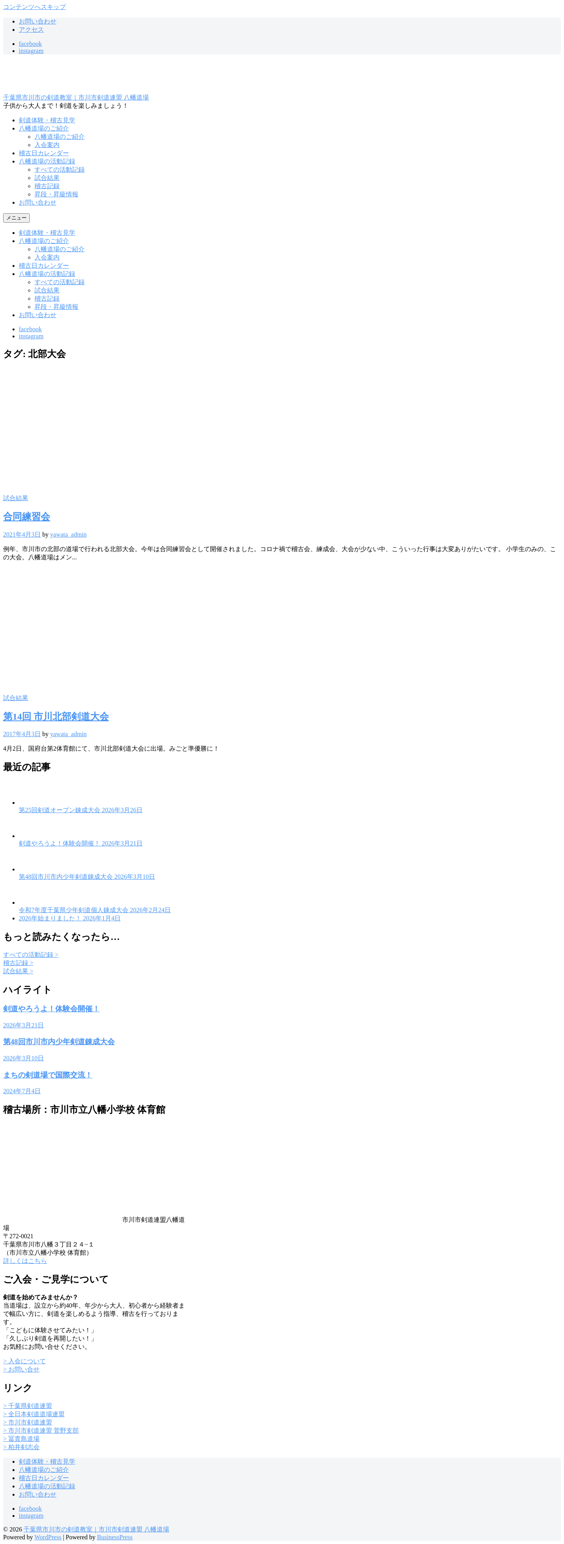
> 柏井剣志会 (21, 1447)
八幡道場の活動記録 (47, 161)
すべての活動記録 (59, 169)
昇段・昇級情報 (56, 194)
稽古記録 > (18, 963)
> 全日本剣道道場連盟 (34, 1414)
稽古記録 (47, 186)
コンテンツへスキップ (34, 7)
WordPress (47, 1537)
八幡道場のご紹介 (44, 128)
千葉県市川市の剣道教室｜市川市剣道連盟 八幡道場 (76, 97)
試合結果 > (18, 971)
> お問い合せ (21, 1369)
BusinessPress (115, 1537)
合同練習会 (26, 517)
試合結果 (47, 177)
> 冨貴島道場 (21, 1438)
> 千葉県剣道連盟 (27, 1405)
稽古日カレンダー (44, 153)
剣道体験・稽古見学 (47, 120)
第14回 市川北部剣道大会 (56, 716)
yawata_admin (68, 534)
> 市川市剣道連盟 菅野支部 (41, 1430)
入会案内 (47, 145)
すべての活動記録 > (30, 954)
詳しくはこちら (25, 1260)
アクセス (31, 29)
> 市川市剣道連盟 (27, 1422)
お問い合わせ (37, 21)
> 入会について (24, 1361)
